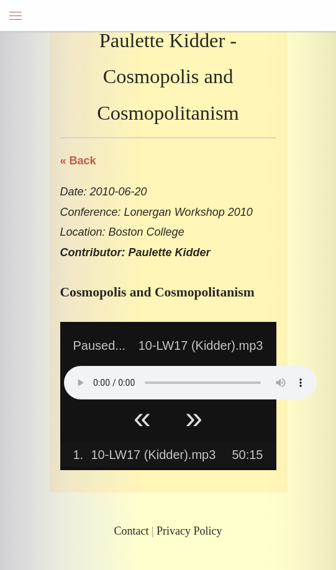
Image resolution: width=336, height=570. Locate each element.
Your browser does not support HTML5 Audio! (190, 382)
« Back (78, 160)
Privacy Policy (189, 531)
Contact (131, 531)
